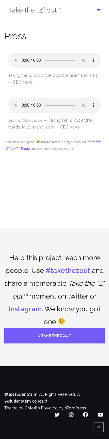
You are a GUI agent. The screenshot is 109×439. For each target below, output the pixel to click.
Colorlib (32, 408)
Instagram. (26, 309)
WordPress (75, 408)
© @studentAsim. (21, 394)
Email (25, 149)
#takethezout (68, 270)
